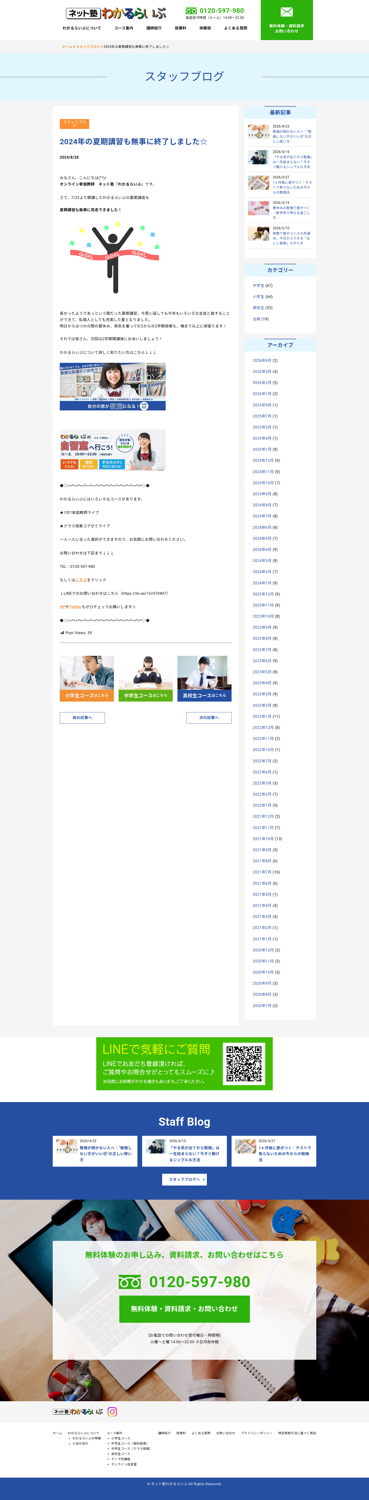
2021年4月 (262, 905)
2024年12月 (263, 460)
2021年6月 (262, 883)
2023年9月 (262, 627)
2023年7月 (262, 650)
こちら (81, 580)
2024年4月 (262, 549)
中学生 (258, 285)
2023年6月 (262, 661)
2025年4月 (262, 438)
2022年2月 (262, 794)
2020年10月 (263, 972)
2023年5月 (262, 672)
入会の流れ (80, 1443)
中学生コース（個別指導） (130, 1443)
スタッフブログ (74, 124)
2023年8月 (262, 638)
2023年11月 (263, 605)
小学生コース (120, 1438)
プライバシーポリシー (257, 1433)
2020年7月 (262, 1006)
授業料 (180, 28)
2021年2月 (262, 928)
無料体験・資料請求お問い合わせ (286, 28)
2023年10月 (263, 616)
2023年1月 (262, 716)
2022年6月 (262, 772)
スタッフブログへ (184, 1179)
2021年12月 (263, 816)
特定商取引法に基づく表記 (297, 1433)
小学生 (258, 296)
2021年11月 (263, 828)
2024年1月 (262, 583)
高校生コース (120, 1454)
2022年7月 (262, 761)
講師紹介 (154, 28)
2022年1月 (262, 805)
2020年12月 (263, 950)
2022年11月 (263, 738)
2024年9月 (262, 494)
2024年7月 (262, 516)
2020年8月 (262, 994)
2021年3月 (262, 916)
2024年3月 (262, 560)
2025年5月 (262, 427)
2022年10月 (263, 750)
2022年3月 (262, 783)
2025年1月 (262, 449)
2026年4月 (262, 360)
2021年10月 (263, 839)
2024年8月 (262, 505)
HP (62, 607)
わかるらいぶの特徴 (86, 1438)
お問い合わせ (225, 1433)
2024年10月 (263, 483)
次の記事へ (209, 717)
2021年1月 (262, 939)
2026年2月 (262, 382)
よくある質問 (235, 28)
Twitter (75, 607)
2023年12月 (263, 594)
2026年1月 (262, 394)
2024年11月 (263, 472)
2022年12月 (263, 727)
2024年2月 (262, 572)
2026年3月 (262, 371)
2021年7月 (262, 872)
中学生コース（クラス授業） (131, 1448)
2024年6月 (262, 527)
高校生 (258, 308)
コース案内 (123, 28)
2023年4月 (262, 683)
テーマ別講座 (120, 1459)
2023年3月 (262, 694)
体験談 (205, 28)
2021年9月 (262, 850)
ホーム (57, 1433)
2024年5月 (262, 538)
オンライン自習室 (124, 1464)
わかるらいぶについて (82, 28)
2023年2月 (262, 705)
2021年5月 (262, 894)
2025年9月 (262, 405)
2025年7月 (262, 416)
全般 (257, 319)
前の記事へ (82, 717)
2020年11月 (263, 961)
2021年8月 (262, 861)
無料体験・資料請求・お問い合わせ (184, 1309)
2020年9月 (262, 983)
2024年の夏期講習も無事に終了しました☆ (134, 141)
